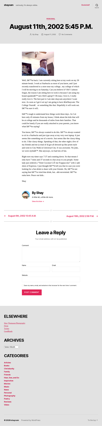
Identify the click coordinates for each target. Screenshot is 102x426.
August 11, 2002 (50, 35)
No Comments (67, 35)
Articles (7, 363)
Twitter (6, 329)
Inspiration (8, 381)
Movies (7, 384)
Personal (51, 19)
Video (6, 405)
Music (6, 387)
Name (24, 265)
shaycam (9, 5)
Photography (9, 396)
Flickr (6, 326)
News (6, 390)
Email (54, 265)
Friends (7, 375)
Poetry (7, 399)
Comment (25, 246)
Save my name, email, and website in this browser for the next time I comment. (50, 285)
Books (6, 366)
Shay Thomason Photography (14, 323)
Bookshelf (86, 5)
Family (7, 372)
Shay (36, 35)
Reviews (7, 402)
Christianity (9, 369)
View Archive (38, 201)
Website (25, 275)
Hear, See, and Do (11, 378)
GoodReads (8, 331)
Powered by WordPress (31, 420)
